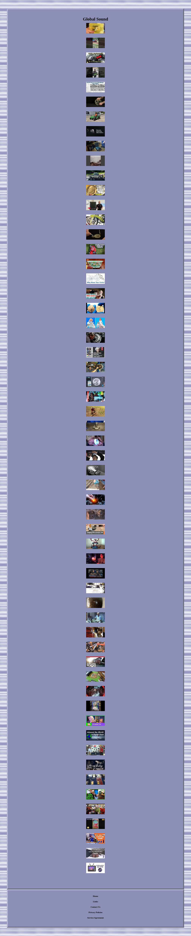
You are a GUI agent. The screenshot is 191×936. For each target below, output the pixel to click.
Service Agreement (95, 918)
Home (95, 896)
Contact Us (95, 907)
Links (95, 901)
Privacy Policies (95, 912)
